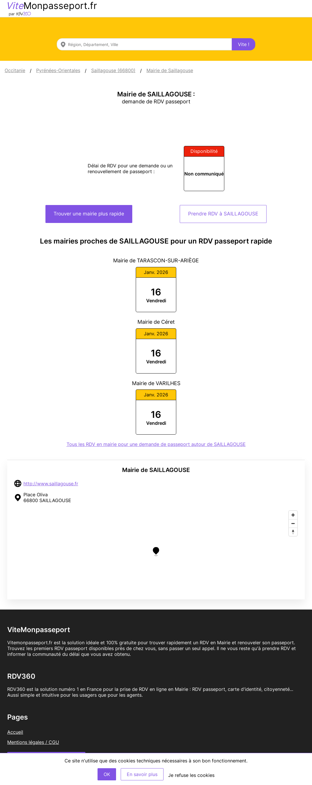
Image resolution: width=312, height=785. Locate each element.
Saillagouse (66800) (113, 70)
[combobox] (144, 44)
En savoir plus (142, 774)
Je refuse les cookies (191, 775)
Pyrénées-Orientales (58, 70)
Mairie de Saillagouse (169, 70)
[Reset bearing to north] (293, 532)
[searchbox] (144, 44)
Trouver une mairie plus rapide (89, 214)
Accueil (15, 732)
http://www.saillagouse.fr (50, 483)
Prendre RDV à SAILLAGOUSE (223, 214)
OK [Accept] (107, 774)
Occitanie (15, 70)
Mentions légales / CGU (33, 742)
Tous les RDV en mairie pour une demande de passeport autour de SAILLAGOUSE (156, 444)
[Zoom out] (293, 523)
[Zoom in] (293, 515)
